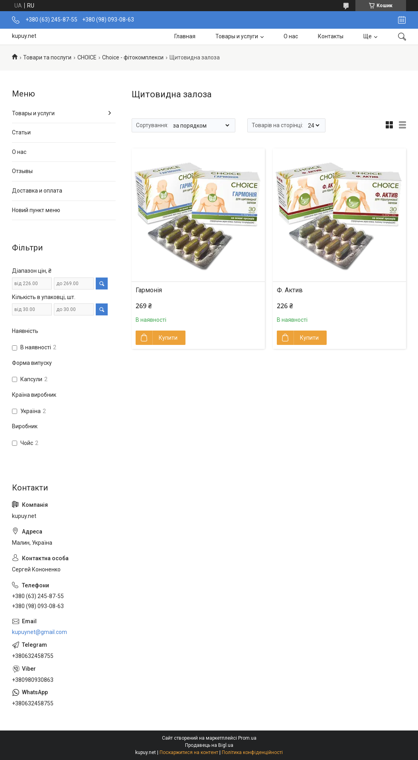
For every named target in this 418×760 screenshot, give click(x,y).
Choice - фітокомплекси (133, 57)
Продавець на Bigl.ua (209, 745)
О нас (291, 36)
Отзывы (22, 171)
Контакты (330, 36)
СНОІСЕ (87, 57)
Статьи (21, 132)
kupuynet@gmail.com (39, 632)
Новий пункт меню (36, 210)
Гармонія (149, 290)
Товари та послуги (47, 57)
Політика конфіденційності (252, 752)
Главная (184, 36)
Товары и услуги (236, 36)
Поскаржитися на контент (189, 752)
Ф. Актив (290, 290)
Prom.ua (247, 738)
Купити (168, 338)
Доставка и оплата (37, 190)
